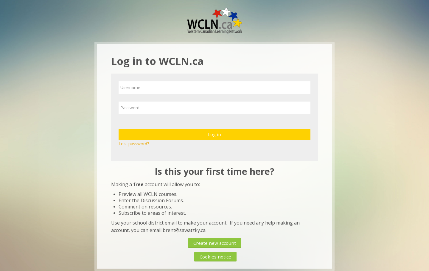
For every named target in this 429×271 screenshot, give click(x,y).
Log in (214, 134)
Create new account (214, 243)
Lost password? (134, 144)
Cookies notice (215, 257)
